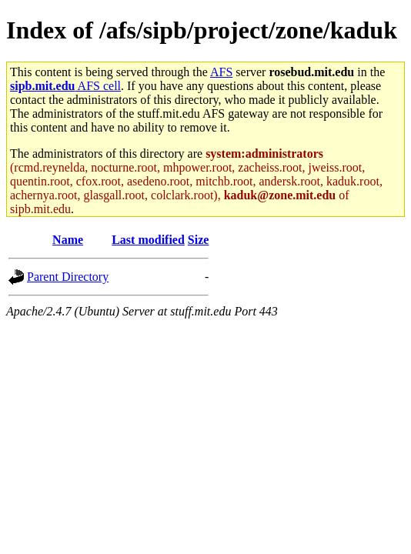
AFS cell (65, 85)
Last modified (148, 239)
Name (67, 239)
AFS (221, 71)
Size (198, 239)
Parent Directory (68, 276)
